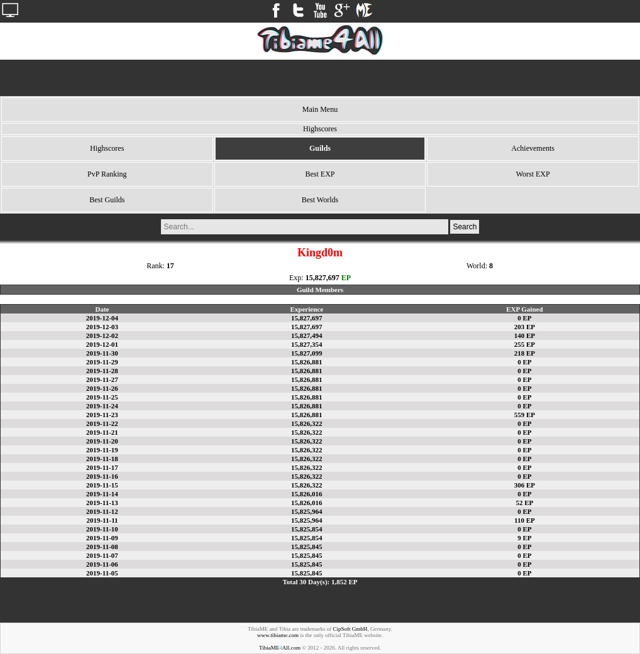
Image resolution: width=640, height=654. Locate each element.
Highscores (107, 148)
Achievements (532, 148)
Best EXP (319, 174)
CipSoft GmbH (350, 629)
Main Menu (320, 109)
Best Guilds (106, 199)
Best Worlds (320, 199)
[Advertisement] (320, 78)
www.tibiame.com (278, 635)
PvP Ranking (107, 174)
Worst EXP (533, 174)
